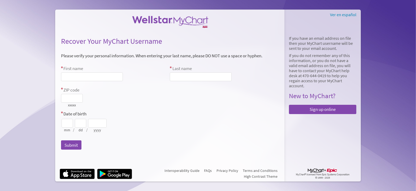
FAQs (208, 170)
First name (73, 68)
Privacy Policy (227, 170)
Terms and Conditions (260, 170)
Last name (182, 68)
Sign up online (323, 109)
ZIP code (71, 90)
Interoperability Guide (182, 170)
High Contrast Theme (261, 176)
